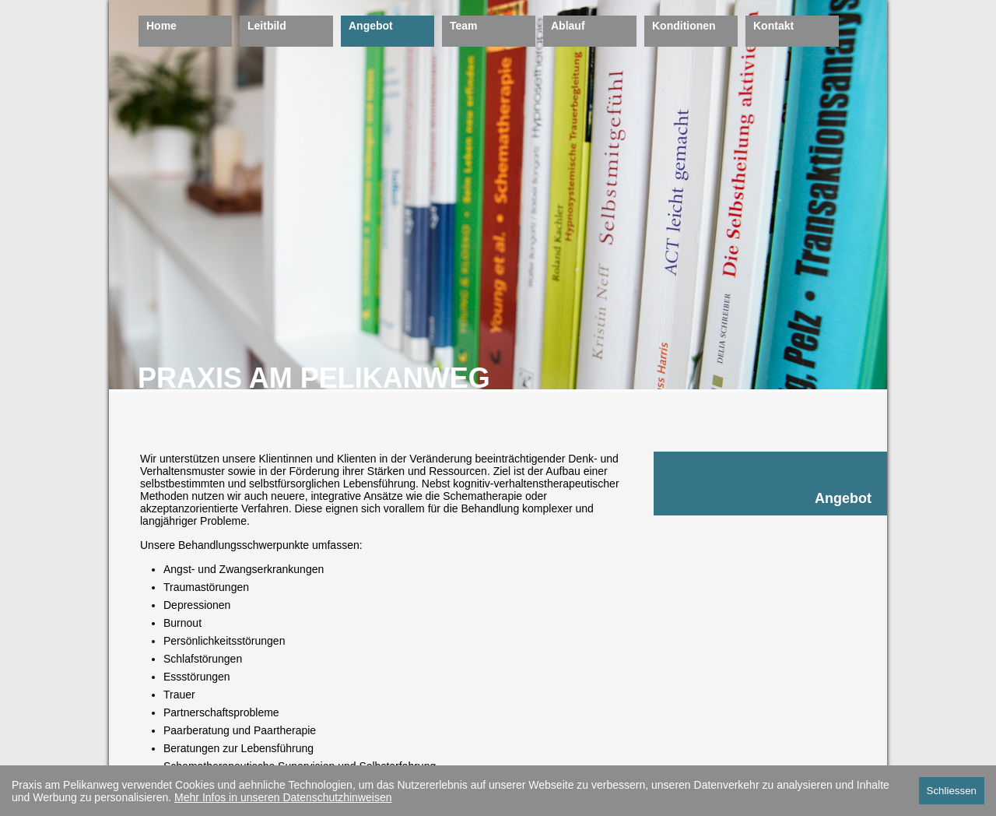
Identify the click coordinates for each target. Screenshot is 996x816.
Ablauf (568, 25)
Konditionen (684, 25)
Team (464, 25)
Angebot (371, 25)
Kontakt (773, 25)
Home (161, 25)
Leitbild (266, 25)
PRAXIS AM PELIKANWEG (314, 378)
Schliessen (952, 791)
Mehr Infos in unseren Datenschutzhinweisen (282, 797)
